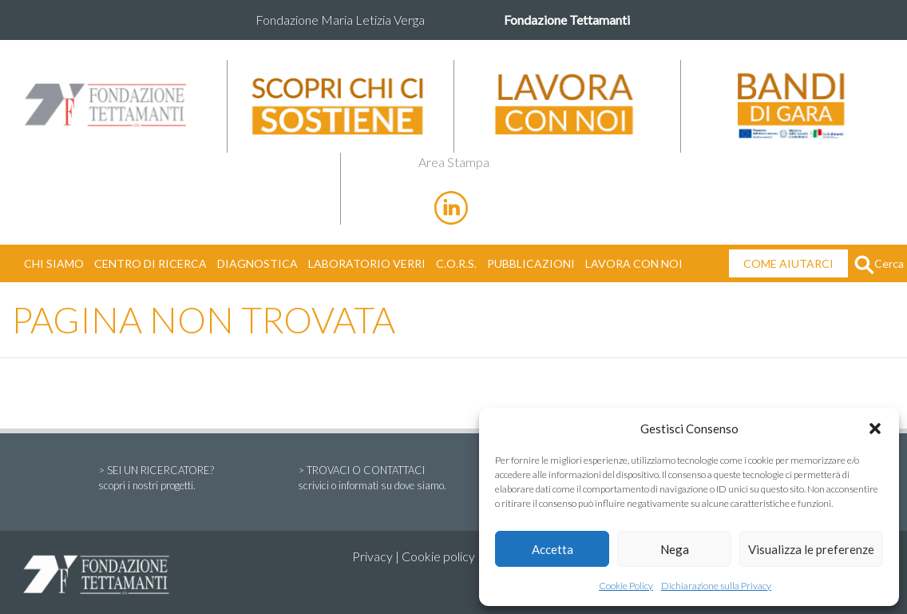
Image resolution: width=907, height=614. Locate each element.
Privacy (372, 556)
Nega (674, 549)
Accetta (552, 549)
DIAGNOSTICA (257, 263)
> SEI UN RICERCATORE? (156, 479)
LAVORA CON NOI (634, 263)
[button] (875, 429)
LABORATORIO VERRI (367, 263)
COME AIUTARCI (788, 263)
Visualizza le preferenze (811, 549)
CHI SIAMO (54, 263)
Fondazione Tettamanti (567, 19)
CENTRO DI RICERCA (150, 263)
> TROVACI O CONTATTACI (372, 479)
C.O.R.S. (456, 263)
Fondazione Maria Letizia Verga (340, 19)
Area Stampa (453, 161)
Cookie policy (438, 556)
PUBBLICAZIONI (531, 263)
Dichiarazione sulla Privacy (716, 586)
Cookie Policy (626, 586)
